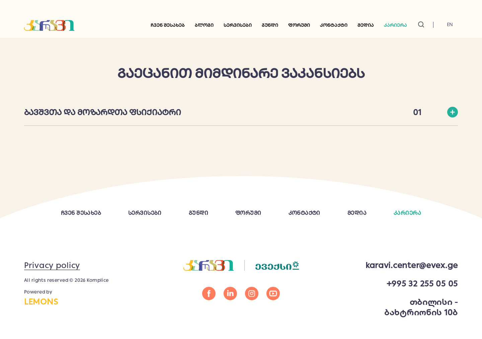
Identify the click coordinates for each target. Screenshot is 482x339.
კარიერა (395, 25)
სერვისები (238, 25)
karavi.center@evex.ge (412, 265)
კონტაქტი (333, 25)
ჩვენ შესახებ (168, 25)
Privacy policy (52, 265)
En (450, 24)
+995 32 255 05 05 (422, 283)
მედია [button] (365, 25)
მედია (357, 213)
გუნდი (270, 25)
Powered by (75, 298)
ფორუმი (299, 25)
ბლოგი (204, 25)
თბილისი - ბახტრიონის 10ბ (421, 307)
